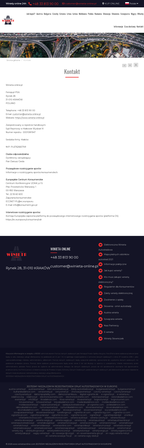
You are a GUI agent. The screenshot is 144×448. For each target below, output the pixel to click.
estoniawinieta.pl (100, 397)
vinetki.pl (128, 415)
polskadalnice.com (116, 404)
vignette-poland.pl (39, 415)
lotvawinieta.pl (26, 402)
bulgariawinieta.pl (126, 389)
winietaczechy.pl (88, 423)
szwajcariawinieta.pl (23, 412)
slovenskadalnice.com (117, 407)
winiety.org (17, 430)
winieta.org (80, 420)
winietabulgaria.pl (46, 423)
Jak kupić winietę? (113, 270)
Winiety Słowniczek (114, 338)
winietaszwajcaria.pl (64, 428)
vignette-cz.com (121, 412)
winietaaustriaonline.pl (119, 420)
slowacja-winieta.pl (51, 410)
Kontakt (140, 26)
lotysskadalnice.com (64, 402)
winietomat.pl (124, 428)
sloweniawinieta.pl (93, 410)
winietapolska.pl (82, 425)
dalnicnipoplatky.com (44, 394)
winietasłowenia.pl (86, 428)
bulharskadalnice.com (24, 391)
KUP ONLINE (112, 3)
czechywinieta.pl (122, 391)
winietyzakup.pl (22, 433)
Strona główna (13, 60)
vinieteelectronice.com (56, 417)
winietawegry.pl (106, 428)
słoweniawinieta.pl (45, 412)
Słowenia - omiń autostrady (117, 306)
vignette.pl (95, 415)
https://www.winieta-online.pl (29, 118)
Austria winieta (111, 312)
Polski (131, 3)
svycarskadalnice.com (116, 410)
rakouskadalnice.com (26, 407)
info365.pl (33, 399)
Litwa (69, 13)
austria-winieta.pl (17, 389)
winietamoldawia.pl (40, 425)
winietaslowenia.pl (43, 428)
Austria (39, 13)
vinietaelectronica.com (30, 417)
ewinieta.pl (20, 399)
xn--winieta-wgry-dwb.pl (86, 436)
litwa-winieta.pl (67, 399)
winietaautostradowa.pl (22, 423)
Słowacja (106, 13)
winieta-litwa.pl (117, 417)
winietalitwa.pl (126, 423)
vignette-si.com (79, 415)
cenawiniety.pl (45, 391)
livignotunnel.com (120, 399)
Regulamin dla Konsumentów (119, 286)
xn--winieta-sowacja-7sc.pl (59, 436)
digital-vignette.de (89, 394)
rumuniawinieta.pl (49, 407)
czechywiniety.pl (23, 394)
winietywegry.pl (100, 430)
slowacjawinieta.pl (72, 410)
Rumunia (98, 13)
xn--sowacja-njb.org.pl (63, 433)
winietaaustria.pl (97, 420)
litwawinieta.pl (84, 399)
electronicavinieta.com (51, 397)
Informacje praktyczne (115, 264)
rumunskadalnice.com (72, 407)
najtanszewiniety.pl (50, 404)
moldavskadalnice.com (113, 402)
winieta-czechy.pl (99, 417)
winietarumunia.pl (102, 425)
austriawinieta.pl (36, 389)
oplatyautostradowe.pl (74, 404)
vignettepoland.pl (112, 415)
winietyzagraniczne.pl (121, 430)
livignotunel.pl (101, 399)
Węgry (133, 13)
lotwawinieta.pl (43, 402)
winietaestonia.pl (107, 423)
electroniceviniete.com (77, 397)
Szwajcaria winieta (113, 319)
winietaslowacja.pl (22, 428)
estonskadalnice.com (122, 397)
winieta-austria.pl (79, 417)
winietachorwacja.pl (67, 423)
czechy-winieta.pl (102, 391)
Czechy (55, 13)
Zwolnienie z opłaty (113, 299)
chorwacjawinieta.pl (81, 391)
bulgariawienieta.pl (105, 389)
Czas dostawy (129, 26)
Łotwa (75, 13)
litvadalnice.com (49, 399)
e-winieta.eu (123, 394)
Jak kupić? (30, 13)
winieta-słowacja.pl (23, 420)
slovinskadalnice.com (28, 410)
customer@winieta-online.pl (79, 3)
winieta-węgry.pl (63, 420)
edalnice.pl (32, 397)
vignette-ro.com (60, 415)
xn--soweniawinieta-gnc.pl (90, 433)
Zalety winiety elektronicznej (118, 293)
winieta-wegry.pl (44, 420)
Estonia (62, 13)
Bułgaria (47, 13)
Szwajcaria (125, 13)
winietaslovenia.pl (122, 425)
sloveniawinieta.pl (94, 407)
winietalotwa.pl (20, 425)
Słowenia (115, 13)
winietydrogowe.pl (35, 430)
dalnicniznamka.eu (67, 394)
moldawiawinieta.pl (28, 404)
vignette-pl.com (19, 415)
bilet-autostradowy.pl (57, 389)
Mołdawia (83, 13)
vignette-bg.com (102, 412)
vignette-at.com (82, 412)
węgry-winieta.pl (41, 433)
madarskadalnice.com (88, 402)
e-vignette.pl (107, 394)
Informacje (118, 26)
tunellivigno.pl (64, 412)
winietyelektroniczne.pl (58, 430)
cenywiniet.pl (61, 391)
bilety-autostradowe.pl (82, 389)
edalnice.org (17, 397)
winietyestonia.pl (81, 430)
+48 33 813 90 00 (43, 4)
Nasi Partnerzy (111, 325)
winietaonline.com (62, 425)
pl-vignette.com (96, 404)
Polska (90, 13)
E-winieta (108, 332)
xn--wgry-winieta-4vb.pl (117, 433)
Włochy (140, 13)
